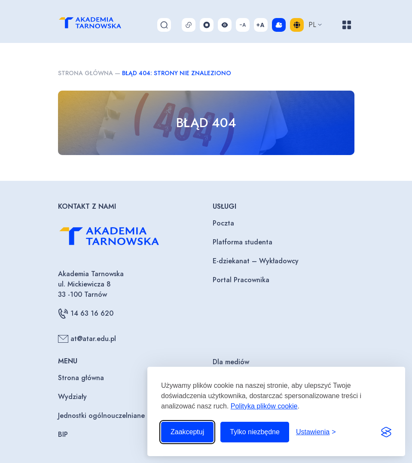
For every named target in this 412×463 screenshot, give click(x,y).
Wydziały (72, 397)
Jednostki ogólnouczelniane (101, 415)
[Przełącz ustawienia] (316, 432)
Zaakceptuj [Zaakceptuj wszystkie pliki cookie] (187, 432)
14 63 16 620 (85, 313)
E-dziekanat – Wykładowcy (256, 261)
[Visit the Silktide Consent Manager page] (386, 432)
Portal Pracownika (241, 280)
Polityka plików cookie (264, 406)
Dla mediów (231, 362)
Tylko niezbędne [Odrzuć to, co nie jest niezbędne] (255, 432)
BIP (63, 434)
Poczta (223, 223)
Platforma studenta (242, 242)
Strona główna (85, 73)
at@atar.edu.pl (87, 339)
